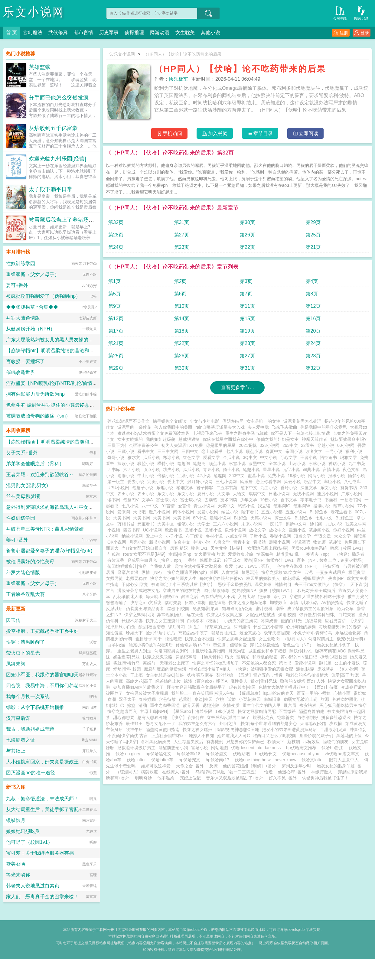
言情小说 (331, 469)
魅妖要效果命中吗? (348, 439)
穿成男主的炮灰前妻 (182, 590)
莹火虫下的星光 (23, 652)
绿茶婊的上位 (217, 626)
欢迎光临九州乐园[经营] (57, 159)
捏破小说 (336, 475)
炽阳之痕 (228, 723)
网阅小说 (316, 475)
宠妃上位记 (190, 777)
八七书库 (352, 481)
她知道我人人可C (233, 735)
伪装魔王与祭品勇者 (145, 608)
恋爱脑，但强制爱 (230, 644)
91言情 (168, 505)
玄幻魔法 (32, 32)
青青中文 (241, 542)
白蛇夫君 (346, 614)
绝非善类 (285, 717)
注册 (340, 32)
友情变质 (231, 705)
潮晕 (280, 608)
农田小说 (125, 493)
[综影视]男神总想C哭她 (237, 729)
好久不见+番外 (283, 777)
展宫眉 (290, 705)
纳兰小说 (229, 511)
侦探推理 (134, 32)
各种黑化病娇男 (156, 741)
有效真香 (115, 560)
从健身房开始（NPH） (30, 328)
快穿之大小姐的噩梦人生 (173, 578)
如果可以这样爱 (156, 765)
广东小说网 (351, 493)
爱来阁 (123, 511)
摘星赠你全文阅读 (170, 421)
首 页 (11, 32)
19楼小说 (296, 475)
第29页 (313, 222)
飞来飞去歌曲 (284, 427)
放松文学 (257, 530)
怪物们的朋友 (335, 741)
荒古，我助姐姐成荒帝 (30, 729)
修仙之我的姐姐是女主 (277, 439)
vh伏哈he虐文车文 (342, 753)
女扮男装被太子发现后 (147, 693)
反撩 (213, 765)
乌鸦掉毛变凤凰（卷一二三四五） (227, 771)
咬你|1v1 (199, 548)
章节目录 (260, 133)
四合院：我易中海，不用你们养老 (42, 685)
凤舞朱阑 (15, 663)
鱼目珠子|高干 (148, 638)
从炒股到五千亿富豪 (53, 128)
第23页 (181, 247)
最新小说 (297, 530)
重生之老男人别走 (134, 651)
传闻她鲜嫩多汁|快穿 (127, 566)
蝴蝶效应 (278, 602)
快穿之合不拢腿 (199, 638)
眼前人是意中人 (344, 759)
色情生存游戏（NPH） (298, 566)
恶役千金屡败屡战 (235, 584)
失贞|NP (336, 578)
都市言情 (83, 32)
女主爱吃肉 (269, 638)
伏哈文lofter (314, 759)
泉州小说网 (235, 530)
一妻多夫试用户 (330, 572)
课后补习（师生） (185, 626)
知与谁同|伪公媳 (237, 608)
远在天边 (195, 614)
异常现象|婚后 (170, 614)
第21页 (313, 247)
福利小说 (353, 451)
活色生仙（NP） (298, 644)
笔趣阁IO (282, 505)
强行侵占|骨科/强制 (317, 614)
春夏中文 (274, 451)
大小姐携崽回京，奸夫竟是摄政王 (42, 761)
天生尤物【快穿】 (227, 548)
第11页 (247, 306)
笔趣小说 (251, 469)
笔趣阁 (183, 463)
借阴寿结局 (232, 421)
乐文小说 (328, 487)
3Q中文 (250, 457)
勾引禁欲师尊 (216, 590)
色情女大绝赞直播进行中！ (284, 687)
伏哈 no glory (129, 753)
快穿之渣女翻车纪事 (248, 602)
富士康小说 (166, 499)
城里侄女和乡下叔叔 (267, 651)
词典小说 (311, 469)
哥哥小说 (115, 457)
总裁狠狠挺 (189, 439)
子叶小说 (258, 536)
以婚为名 (309, 602)
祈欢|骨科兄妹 (263, 681)
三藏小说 (125, 451)
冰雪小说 (237, 463)
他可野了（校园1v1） (29, 842)
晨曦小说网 (220, 517)
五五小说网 (296, 511)
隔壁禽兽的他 (311, 711)
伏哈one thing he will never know (267, 759)
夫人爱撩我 (258, 427)
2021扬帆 (247, 445)
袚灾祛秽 (307, 705)
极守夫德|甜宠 (277, 632)
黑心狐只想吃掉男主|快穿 (343, 705)
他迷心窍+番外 (292, 771)
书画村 (330, 499)
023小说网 (269, 445)
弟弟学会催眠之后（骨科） (35, 463)
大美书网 (121, 517)
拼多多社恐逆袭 (336, 717)
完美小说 (155, 481)
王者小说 (308, 457)
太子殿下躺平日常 (50, 189)
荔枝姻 (293, 741)
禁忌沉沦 (249, 572)
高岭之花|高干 (139, 681)
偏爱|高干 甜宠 (345, 675)
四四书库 (131, 530)
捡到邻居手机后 (160, 632)
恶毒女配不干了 (160, 723)
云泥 (308, 572)
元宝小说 (291, 469)
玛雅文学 (348, 457)
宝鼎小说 (185, 475)
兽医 (214, 572)
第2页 (180, 281)
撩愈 (131, 705)
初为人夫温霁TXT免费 (182, 445)
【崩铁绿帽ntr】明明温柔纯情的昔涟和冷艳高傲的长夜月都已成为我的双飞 (86, 350)
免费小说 (276, 475)
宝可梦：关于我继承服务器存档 (40, 853)
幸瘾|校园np (179, 554)
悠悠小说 (246, 505)
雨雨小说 (125, 475)
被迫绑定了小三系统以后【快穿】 (183, 584)
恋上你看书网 (268, 481)
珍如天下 (134, 632)
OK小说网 (116, 542)
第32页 (115, 222)
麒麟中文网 (296, 524)
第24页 (115, 247)
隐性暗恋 (173, 638)
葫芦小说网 (343, 505)
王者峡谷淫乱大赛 (25, 594)
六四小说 (131, 469)
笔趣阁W (301, 505)
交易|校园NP (244, 590)
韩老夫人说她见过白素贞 (32, 885)
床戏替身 (325, 669)
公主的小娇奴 (347, 663)
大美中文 (165, 524)
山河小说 (297, 463)
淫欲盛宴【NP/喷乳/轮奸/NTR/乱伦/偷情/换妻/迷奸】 (62, 383)
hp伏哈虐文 (218, 753)
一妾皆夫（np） (317, 554)
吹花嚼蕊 (291, 578)
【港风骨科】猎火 (216, 657)
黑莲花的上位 (349, 735)
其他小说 (210, 32)
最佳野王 (134, 723)
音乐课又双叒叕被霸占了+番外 (234, 777)
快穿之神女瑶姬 (197, 729)
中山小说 (145, 475)
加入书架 (214, 133)
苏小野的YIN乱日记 (299, 657)
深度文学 (308, 487)
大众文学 (342, 536)
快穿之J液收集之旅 (225, 614)
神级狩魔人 (321, 771)
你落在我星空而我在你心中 (228, 439)
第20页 (313, 330)
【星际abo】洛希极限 (191, 711)
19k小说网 (225, 711)
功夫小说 (171, 469)
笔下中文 (248, 487)
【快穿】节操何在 (187, 717)
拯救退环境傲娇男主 (136, 747)
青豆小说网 (204, 505)
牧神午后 (134, 729)
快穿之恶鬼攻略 (157, 657)
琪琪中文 (257, 493)
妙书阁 (316, 524)
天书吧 (139, 511)
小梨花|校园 (250, 699)
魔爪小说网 (159, 511)
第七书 (285, 663)
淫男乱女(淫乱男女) (27, 485)
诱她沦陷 (211, 705)
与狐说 (113, 554)
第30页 (247, 222)
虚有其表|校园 (242, 687)
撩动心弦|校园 (333, 657)
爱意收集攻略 (240, 554)
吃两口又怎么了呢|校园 (274, 735)
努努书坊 (348, 487)
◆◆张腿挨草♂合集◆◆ (32, 307)
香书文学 (288, 499)
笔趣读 (335, 542)
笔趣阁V (131, 499)
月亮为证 (236, 651)
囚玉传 (13, 620)
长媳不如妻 (132, 620)
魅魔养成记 (210, 560)
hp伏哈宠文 (191, 759)
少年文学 (248, 499)
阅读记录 (361, 13)
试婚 (231, 699)
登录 (361, 32)
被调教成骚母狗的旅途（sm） (38, 415)
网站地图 (219, 747)
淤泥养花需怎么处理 (302, 421)
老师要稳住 (136, 578)
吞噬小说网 (280, 536)
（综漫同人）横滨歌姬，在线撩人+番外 (153, 771)
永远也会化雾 (348, 632)
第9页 (114, 306)
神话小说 (336, 463)
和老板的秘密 (265, 657)
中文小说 (268, 457)
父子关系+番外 (22, 452)
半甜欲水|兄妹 (333, 729)
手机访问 (169, 133)
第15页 (247, 318)
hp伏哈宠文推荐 (302, 747)
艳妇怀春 (331, 566)
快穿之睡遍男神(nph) (187, 572)
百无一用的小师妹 (314, 693)
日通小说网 (279, 493)
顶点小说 (254, 451)
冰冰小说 (316, 463)
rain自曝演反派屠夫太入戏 (220, 427)
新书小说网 (159, 542)
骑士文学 (283, 517)
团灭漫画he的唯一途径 (30, 772)
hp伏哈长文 (267, 753)
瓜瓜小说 (151, 457)
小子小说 (174, 536)
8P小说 (200, 517)
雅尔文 (133, 457)
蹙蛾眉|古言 (314, 578)
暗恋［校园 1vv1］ (348, 548)
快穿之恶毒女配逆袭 (236, 638)
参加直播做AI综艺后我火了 (138, 687)
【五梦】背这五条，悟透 (259, 675)
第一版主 (115, 481)
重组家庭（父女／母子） (32, 274)
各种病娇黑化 (344, 699)
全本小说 (277, 463)
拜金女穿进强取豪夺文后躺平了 (196, 687)
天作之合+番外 (190, 765)
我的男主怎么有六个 (197, 723)
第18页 (181, 330)
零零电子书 (310, 499)
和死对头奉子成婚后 (316, 590)
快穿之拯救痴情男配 (257, 711)
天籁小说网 (261, 517)
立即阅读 (305, 133)
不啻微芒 (287, 711)
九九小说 (333, 524)
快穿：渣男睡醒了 (25, 642)
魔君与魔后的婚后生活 (165, 669)
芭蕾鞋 (185, 699)
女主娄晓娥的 (130, 439)
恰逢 (268, 771)
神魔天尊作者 (314, 439)
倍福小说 (165, 475)
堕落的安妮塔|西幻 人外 (302, 681)
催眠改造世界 (20, 372)
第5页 (114, 293)
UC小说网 (152, 530)
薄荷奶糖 (269, 620)
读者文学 (313, 451)
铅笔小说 (185, 524)
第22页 (247, 247)
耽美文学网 (356, 524)
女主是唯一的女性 (263, 421)
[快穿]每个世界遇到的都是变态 (268, 723)
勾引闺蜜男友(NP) (171, 651)
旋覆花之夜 (263, 717)
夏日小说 (205, 493)
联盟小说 (145, 463)
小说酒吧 (301, 542)
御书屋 (325, 663)
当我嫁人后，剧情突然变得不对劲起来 (186, 566)
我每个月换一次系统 (28, 696)
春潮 (111, 699)
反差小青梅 (195, 602)
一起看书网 (350, 499)
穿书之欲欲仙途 (264, 644)
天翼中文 (226, 505)
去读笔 (210, 499)
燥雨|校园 (287, 614)
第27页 (181, 234)
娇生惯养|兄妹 (126, 657)
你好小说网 (343, 530)
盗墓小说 (256, 475)
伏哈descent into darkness (257, 747)
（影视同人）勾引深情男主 (308, 638)
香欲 (192, 560)
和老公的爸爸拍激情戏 (307, 675)
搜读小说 (125, 463)
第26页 (247, 234)
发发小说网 (207, 511)
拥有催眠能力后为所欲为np (35, 394)
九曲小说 (268, 487)
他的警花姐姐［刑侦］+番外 (249, 765)
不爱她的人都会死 (259, 663)
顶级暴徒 (313, 620)
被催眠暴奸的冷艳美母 (30, 561)
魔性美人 (238, 681)
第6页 (180, 293)
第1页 (114, 281)
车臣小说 (332, 481)
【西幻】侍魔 (325, 687)
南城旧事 (272, 699)
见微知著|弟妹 (205, 608)
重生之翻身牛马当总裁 (246, 433)
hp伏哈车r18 (190, 753)
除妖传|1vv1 (300, 651)
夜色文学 (351, 469)
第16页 (313, 318)
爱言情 (184, 505)
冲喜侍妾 (358, 729)
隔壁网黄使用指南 (163, 729)
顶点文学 (302, 536)
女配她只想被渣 (260, 614)
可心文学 (288, 457)
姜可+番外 (17, 285)
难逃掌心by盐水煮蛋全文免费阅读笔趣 (153, 433)
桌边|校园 (203, 699)
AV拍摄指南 (332, 602)
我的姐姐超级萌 (160, 439)
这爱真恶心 (250, 632)
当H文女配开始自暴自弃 (144, 548)
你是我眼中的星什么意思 (323, 427)
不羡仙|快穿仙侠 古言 (127, 735)
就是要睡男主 (223, 632)
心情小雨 (342, 693)
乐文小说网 (34, 12)
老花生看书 (341, 511)
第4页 (312, 281)
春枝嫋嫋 (147, 699)
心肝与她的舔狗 (301, 626)
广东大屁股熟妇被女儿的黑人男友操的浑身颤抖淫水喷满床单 (71, 339)
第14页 (181, 318)
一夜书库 (274, 524)
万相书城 (125, 524)
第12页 (313, 306)
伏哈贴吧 (242, 753)
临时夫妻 (173, 602)
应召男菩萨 (335, 620)
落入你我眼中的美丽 (173, 427)
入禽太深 (229, 572)
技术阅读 (228, 499)
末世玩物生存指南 (208, 651)
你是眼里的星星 (221, 445)
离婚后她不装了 (193, 632)
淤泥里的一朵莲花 (134, 427)
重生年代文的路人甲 (262, 705)
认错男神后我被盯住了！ (325, 777)
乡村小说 (214, 536)
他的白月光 (291, 620)
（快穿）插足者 (349, 554)
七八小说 (234, 451)
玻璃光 (242, 657)
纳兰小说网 (132, 536)
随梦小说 (356, 475)
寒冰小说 (171, 457)
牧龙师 (319, 542)
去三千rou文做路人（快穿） (321, 584)
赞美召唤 (15, 863)
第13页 (115, 318)
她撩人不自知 (201, 735)
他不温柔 (165, 777)
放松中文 (277, 530)
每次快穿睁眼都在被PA (221, 578)
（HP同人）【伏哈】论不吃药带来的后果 (182, 54)
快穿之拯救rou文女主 (281, 572)
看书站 (259, 542)
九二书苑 (356, 463)
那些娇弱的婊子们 (316, 735)
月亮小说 (137, 542)
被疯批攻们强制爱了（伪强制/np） (43, 296)
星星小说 (271, 469)
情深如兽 (264, 554)
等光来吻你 (18, 874)
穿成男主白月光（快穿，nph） (156, 560)
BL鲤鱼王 (344, 517)
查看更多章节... (237, 387)
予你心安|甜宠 (135, 584)
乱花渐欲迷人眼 (128, 596)
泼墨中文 (257, 463)
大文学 (223, 493)
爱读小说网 (305, 663)
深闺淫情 (241, 626)
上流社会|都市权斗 (168, 735)
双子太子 (127, 699)
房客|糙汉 (179, 548)
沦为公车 (345, 608)
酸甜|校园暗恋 (152, 626)
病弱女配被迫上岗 (301, 699)
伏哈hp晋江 (333, 747)
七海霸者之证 (20, 740)
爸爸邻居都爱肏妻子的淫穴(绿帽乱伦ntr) (49, 550)
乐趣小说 (164, 487)
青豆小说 (211, 469)
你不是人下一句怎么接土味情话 (300, 433)
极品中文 (312, 481)
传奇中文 (181, 542)
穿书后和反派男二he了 (228, 717)
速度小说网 (327, 493)
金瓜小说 (231, 457)
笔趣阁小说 (319, 530)
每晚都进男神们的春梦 (340, 626)
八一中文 (150, 505)
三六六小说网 (225, 524)
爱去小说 (135, 481)
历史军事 (109, 32)
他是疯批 (217, 602)
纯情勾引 (283, 584)
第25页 (313, 234)
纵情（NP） (153, 572)
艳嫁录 (264, 596)
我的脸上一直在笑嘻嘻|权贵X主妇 (202, 693)
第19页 (247, 330)
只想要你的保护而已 (245, 741)
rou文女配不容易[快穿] (144, 554)
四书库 (113, 469)
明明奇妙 (143, 777)
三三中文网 (167, 451)
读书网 (113, 499)
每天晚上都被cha (162, 596)
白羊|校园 (116, 644)
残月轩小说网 (200, 481)
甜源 (325, 699)
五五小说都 (271, 511)
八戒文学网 (236, 536)
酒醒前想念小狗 (173, 747)
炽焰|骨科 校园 (127, 669)
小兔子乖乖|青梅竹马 (313, 632)
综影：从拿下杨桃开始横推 (35, 707)
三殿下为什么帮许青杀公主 (132, 445)
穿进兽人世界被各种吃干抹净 (316, 596)
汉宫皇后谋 (18, 718)
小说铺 (113, 530)
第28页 (115, 234)
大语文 (239, 493)
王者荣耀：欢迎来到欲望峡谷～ (40, 474)
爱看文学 (211, 457)
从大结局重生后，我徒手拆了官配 (42, 809)
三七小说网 (226, 481)
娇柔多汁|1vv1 (279, 560)
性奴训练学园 (20, 263)
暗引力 (280, 596)
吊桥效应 (311, 741)
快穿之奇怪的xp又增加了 (215, 663)
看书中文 (145, 451)
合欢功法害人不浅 (218, 596)
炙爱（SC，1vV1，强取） (249, 566)
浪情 (294, 602)
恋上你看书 (212, 451)
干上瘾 (136, 675)
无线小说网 (303, 493)
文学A (147, 499)
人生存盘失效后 (188, 741)
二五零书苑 (226, 487)
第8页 (312, 293)
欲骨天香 (191, 705)
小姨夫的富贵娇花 (241, 620)
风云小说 (292, 481)
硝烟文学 (184, 487)
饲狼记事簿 (186, 657)
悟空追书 (328, 457)
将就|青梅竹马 (126, 663)
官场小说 (199, 747)
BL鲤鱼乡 (319, 511)
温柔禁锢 (263, 584)
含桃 (220, 699)
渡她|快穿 (305, 669)
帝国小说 (293, 451)
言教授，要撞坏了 (25, 361)
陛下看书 (249, 511)
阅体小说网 (183, 511)
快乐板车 (178, 79)
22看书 (307, 445)
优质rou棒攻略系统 (309, 548)
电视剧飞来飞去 (207, 433)
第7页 (246, 293)
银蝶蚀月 (15, 820)
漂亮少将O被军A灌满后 (151, 644)
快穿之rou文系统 (145, 602)
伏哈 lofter (137, 759)
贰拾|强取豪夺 (200, 675)
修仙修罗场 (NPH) (193, 644)
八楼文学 (221, 542)
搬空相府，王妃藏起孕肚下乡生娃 (42, 631)
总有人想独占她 (152, 717)
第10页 (181, 306)
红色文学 (191, 457)
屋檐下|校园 (178, 608)
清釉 (143, 705)
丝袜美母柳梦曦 (23, 496)
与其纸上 (15, 750)
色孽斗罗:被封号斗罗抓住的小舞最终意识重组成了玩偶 (64, 405)
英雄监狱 (40, 67)
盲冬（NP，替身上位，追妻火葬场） (331, 560)
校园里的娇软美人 (263, 578)
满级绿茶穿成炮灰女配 (138, 590)
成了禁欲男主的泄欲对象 (310, 608)
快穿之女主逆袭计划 (165, 620)
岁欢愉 (335, 723)
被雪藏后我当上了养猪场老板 (64, 220)
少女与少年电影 (204, 421)
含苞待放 (167, 699)
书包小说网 (347, 669)
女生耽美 (185, 32)
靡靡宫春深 (128, 572)
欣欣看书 (173, 530)
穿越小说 (325, 445)
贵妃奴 (360, 693)
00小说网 (346, 445)
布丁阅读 (194, 536)
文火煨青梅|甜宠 (209, 554)
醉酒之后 (189, 596)
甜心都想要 (123, 717)
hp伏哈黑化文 (159, 753)
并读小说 (201, 542)
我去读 (264, 505)
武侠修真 (58, 32)
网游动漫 (159, 32)
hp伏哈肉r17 (219, 759)
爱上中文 (175, 481)
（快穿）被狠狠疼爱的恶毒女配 (263, 669)
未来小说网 (251, 524)
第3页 (246, 281)
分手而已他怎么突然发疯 (59, 98)
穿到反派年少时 (296, 765)
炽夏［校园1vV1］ (276, 590)
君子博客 (204, 487)
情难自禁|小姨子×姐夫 (210, 669)
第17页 (115, 330)
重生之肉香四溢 (165, 705)
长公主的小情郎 (268, 626)
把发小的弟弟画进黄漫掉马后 (289, 729)
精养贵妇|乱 (287, 554)
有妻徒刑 (214, 741)
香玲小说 (288, 487)
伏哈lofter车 (163, 759)
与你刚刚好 (307, 717)
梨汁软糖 (224, 675)
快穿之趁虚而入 (122, 711)
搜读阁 (360, 536)
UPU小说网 (118, 487)
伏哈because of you (302, 753)
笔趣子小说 (142, 487)
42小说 (203, 475)
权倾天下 (275, 741)
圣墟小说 (193, 530)
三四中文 (189, 451)
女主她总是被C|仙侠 (165, 675)
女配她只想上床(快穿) (267, 548)
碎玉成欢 (232, 560)
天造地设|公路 (313, 723)
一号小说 (333, 451)
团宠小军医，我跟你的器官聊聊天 (42, 674)
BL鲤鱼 (240, 517)
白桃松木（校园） (204, 620)
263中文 (290, 445)
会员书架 (340, 13)
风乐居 (246, 481)
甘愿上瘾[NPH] (154, 711)
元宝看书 (145, 524)
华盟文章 (322, 536)
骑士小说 (231, 469)
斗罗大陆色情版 (23, 317)
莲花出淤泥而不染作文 (128, 421)
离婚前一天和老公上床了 (166, 663)
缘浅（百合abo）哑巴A (206, 681)
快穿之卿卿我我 (139, 614)
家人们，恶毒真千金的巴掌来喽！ (42, 896)
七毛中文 (323, 517)
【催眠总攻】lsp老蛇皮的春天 (265, 693)
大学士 (203, 524)
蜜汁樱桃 (264, 608)
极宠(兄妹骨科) (351, 638)
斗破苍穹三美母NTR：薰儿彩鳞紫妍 (45, 529)
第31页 (181, 222)
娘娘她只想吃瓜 (23, 831)
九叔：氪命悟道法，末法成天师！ (42, 798)
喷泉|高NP (253, 560)
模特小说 (165, 463)
